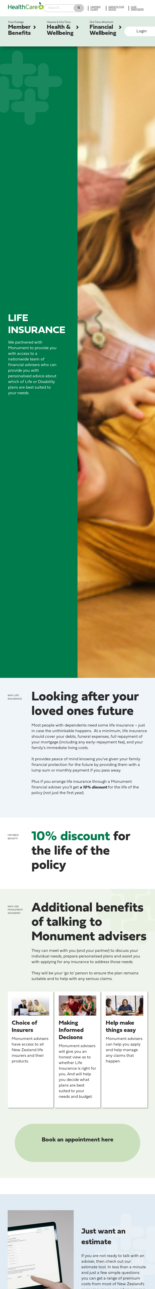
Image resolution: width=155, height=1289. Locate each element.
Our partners (137, 8)
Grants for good (116, 8)
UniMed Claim (95, 8)
